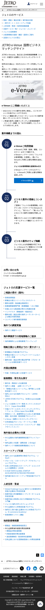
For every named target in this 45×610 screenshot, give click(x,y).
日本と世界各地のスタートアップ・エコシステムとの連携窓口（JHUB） (22, 467)
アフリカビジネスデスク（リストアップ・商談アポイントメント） (22, 425)
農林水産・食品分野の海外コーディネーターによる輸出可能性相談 (22, 315)
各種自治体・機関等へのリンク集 (22, 595)
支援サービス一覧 (10, 29)
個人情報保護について (10, 580)
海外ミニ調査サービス (13, 330)
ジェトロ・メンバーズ (27, 29)
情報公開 (23, 576)
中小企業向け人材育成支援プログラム (19, 507)
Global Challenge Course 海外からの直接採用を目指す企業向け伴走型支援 (23, 490)
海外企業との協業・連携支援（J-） (21, 442)
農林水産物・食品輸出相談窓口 (17, 303)
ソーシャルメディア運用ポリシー (22, 583)
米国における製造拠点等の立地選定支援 (20, 309)
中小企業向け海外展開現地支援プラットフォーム (22, 438)
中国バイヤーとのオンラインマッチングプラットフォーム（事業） (22, 410)
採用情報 (6, 576)
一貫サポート (8, 23)
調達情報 (15, 576)
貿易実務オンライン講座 (14, 514)
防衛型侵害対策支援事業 (15, 534)
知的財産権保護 (23, 26)
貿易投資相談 (10, 297)
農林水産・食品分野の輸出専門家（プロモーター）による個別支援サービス (22, 361)
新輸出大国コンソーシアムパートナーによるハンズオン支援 (22, 356)
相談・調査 (7, 20)
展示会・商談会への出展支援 (16, 383)
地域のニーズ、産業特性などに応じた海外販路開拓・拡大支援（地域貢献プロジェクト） (22, 415)
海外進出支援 (28, 20)
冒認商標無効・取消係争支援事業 (19, 536)
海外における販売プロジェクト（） (21, 395)
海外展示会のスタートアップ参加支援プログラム (22, 477)
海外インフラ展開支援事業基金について (20, 445)
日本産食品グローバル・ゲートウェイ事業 (21, 422)
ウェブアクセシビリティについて (31, 580)
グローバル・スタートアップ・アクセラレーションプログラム (22, 461)
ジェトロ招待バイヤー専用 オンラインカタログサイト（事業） (23, 405)
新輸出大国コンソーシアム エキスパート (20, 300)
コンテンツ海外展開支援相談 (16, 319)
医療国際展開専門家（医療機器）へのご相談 (22, 306)
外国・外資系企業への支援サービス (18, 373)
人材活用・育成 (9, 26)
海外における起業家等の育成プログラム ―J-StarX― (22, 456)
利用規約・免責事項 (35, 576)
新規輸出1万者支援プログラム (16, 352)
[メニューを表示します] (41, 4)
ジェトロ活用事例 (10, 32)
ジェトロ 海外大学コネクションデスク (19, 504)
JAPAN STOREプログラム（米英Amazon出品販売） (23, 400)
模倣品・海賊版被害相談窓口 (16, 525)
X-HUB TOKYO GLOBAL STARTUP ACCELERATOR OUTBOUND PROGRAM (19, 472)
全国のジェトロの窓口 (11, 37)
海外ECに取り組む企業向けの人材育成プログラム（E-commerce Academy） (23, 510)
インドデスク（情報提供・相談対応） (19, 311)
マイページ (32, 3)
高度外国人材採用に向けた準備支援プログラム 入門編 (22, 500)
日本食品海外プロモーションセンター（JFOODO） (22, 591)
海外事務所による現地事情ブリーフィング (21, 341)
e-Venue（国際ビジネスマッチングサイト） (21, 419)
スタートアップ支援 (23, 23)
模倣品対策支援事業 (14, 531)
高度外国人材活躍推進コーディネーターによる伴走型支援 (22, 495)
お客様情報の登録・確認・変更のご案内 (18, 34)
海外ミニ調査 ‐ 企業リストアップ (18, 386)
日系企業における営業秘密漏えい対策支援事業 (22, 539)
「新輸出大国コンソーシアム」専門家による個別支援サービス (22, 389)
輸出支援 (17, 20)
